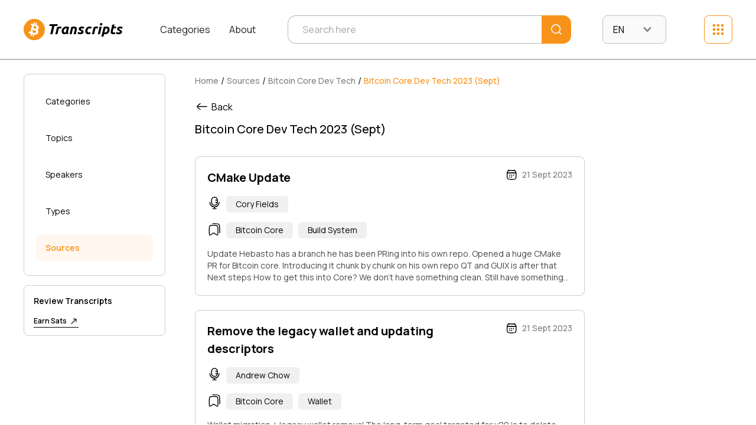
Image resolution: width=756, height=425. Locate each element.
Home (207, 80)
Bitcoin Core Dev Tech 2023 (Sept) (432, 80)
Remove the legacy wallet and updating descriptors (320, 340)
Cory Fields (257, 204)
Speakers (64, 174)
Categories (185, 29)
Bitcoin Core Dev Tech (312, 80)
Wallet (320, 401)
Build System (332, 230)
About (242, 29)
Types (57, 211)
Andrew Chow (263, 375)
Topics (59, 137)
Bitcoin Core (260, 230)
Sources (62, 247)
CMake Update (249, 177)
